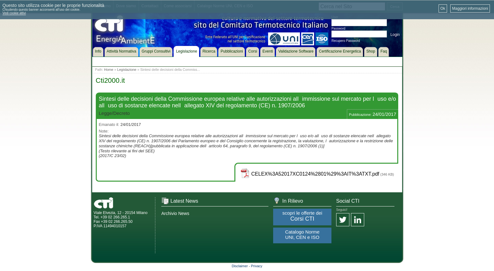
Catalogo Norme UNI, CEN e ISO (302, 234)
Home (108, 69)
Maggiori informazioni (470, 8)
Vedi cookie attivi (14, 13)
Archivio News (175, 213)
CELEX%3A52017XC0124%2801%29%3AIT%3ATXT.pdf (315, 174)
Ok (442, 8)
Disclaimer (240, 266)
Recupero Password (345, 40)
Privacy (256, 266)
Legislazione (126, 69)
